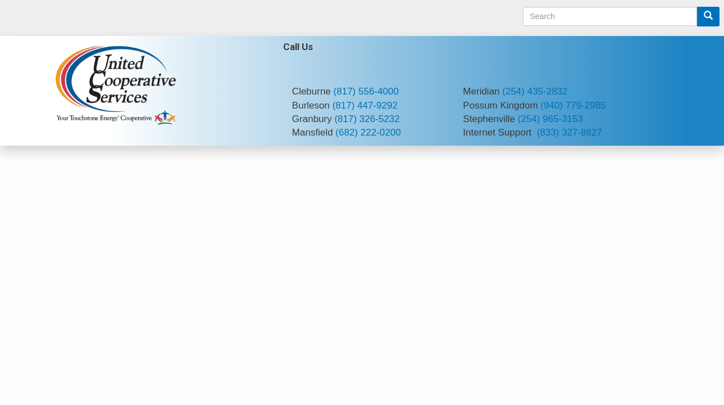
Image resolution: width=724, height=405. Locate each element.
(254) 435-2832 (534, 91)
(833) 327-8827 (569, 132)
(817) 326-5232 (366, 119)
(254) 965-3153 (550, 119)
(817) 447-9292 (365, 105)
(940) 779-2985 (572, 105)
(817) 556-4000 (366, 91)
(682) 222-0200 (367, 132)
